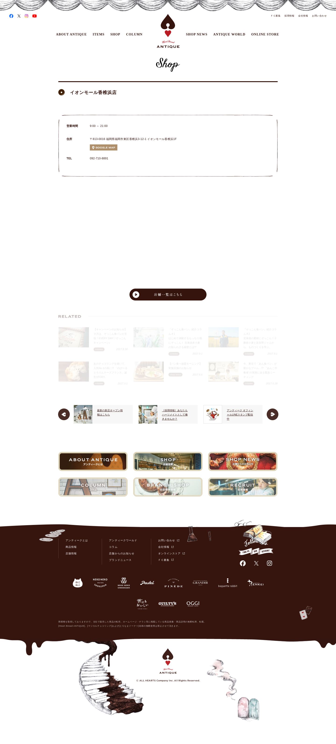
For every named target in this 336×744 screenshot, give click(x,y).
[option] (127, 414)
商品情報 (71, 546)
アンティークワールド (123, 540)
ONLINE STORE (265, 34)
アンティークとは (77, 540)
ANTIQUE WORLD (229, 34)
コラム (113, 546)
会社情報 (303, 15)
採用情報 (289, 15)
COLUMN (134, 34)
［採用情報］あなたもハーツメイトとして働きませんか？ (198, 414)
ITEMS (99, 34)
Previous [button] (64, 414)
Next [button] (272, 414)
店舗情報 (71, 553)
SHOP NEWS (196, 34)
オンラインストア (169, 553)
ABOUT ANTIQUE (71, 34)
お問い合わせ (319, 15)
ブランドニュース (120, 560)
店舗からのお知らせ (121, 553)
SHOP (115, 34)
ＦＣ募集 (275, 15)
